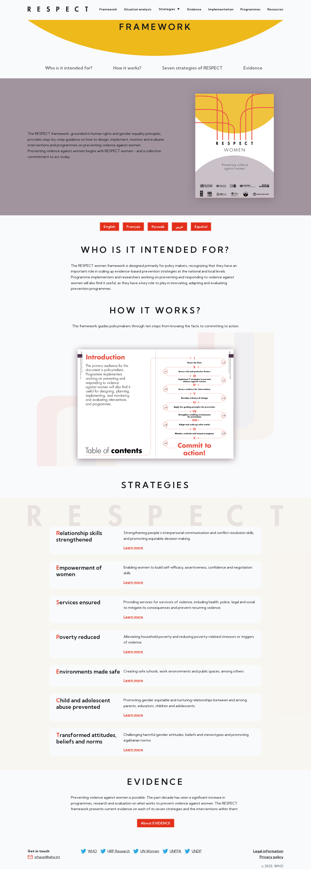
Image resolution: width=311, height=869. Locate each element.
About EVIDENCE (155, 823)
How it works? (127, 68)
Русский (157, 226)
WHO (58, 9)
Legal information (268, 851)
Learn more (133, 547)
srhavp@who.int (47, 857)
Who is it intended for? (68, 68)
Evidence (194, 9)
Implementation (220, 9)
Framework (108, 9)
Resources (275, 9)
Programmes (250, 9)
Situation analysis (137, 9)
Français (133, 226)
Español (201, 226)
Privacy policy (271, 857)
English (109, 226)
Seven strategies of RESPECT (192, 68)
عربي (179, 226)
